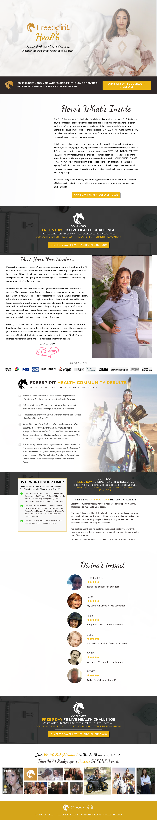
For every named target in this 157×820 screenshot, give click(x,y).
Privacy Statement (113, 815)
